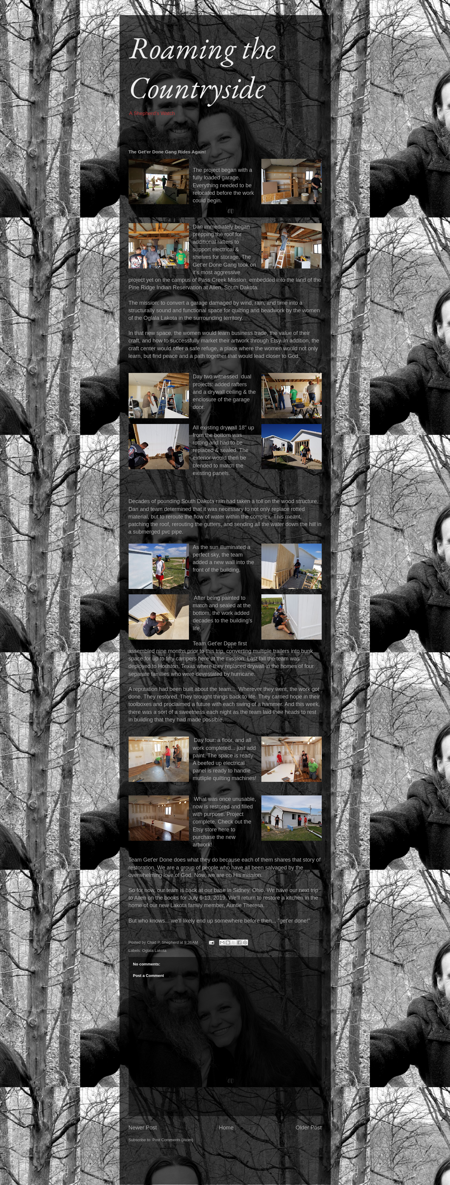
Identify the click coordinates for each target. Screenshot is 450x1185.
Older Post (309, 1128)
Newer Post (143, 1128)
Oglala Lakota (154, 950)
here (224, 830)
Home (226, 1128)
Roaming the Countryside (202, 67)
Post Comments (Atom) (172, 1140)
